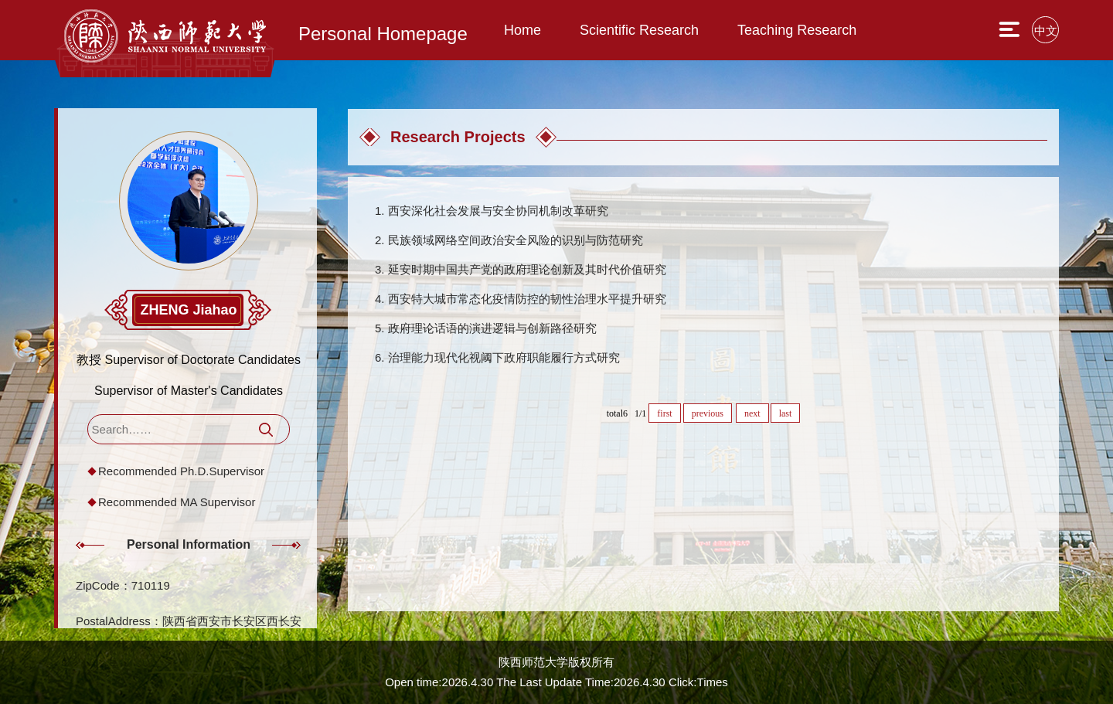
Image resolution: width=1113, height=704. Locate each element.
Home (522, 30)
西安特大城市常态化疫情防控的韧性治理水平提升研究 (527, 298)
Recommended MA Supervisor (176, 501)
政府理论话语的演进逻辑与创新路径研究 (492, 328)
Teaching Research (796, 30)
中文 (1045, 30)
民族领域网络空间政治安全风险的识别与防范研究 (515, 240)
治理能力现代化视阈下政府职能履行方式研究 (504, 357)
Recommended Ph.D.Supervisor (181, 471)
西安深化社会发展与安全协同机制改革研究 (498, 210)
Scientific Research (639, 30)
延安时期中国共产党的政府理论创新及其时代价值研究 (527, 269)
